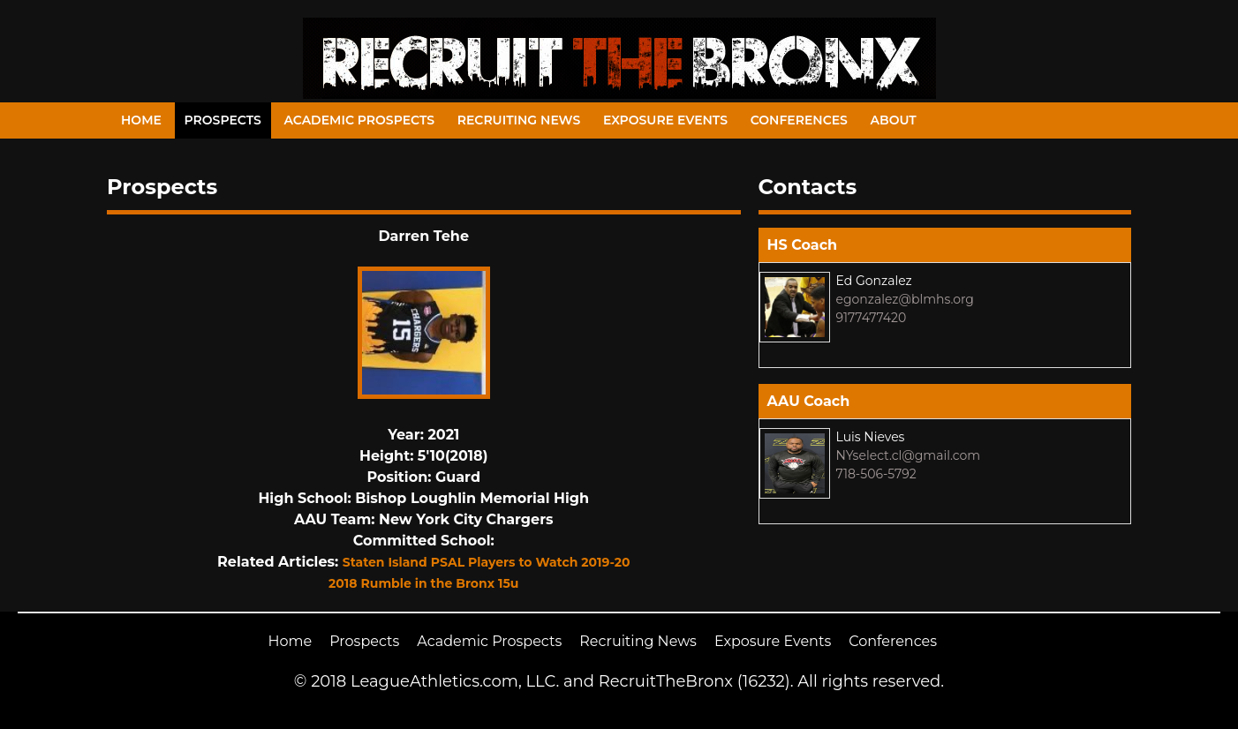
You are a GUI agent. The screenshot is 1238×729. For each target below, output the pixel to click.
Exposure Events (665, 120)
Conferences (799, 120)
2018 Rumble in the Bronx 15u (423, 583)
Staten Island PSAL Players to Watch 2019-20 (486, 562)
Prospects (223, 120)
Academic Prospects (358, 120)
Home (141, 120)
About (894, 120)
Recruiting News (519, 120)
